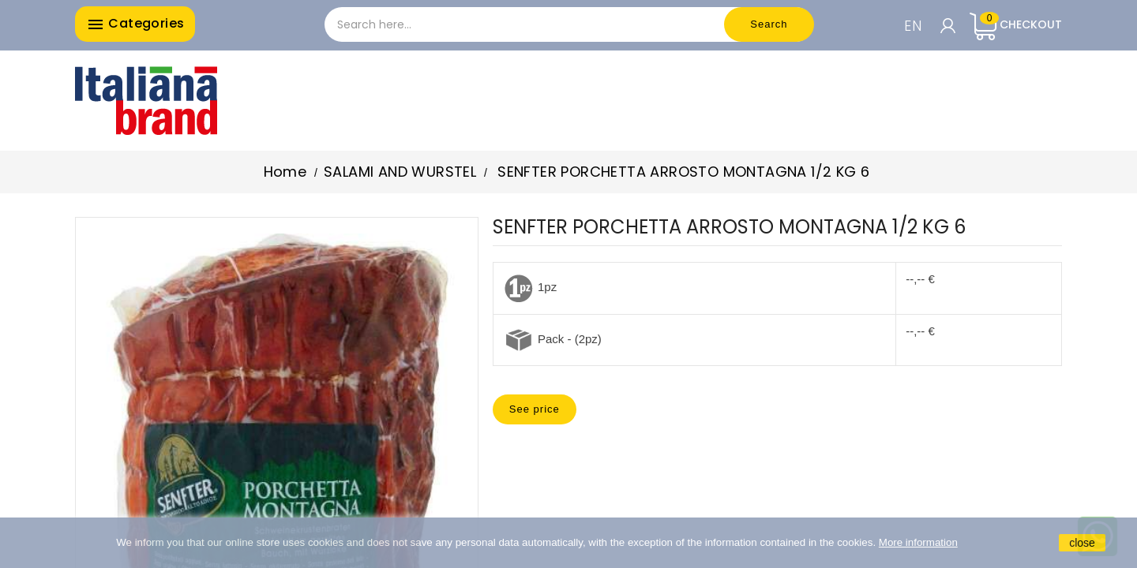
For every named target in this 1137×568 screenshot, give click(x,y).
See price (534, 409)
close (1082, 542)
